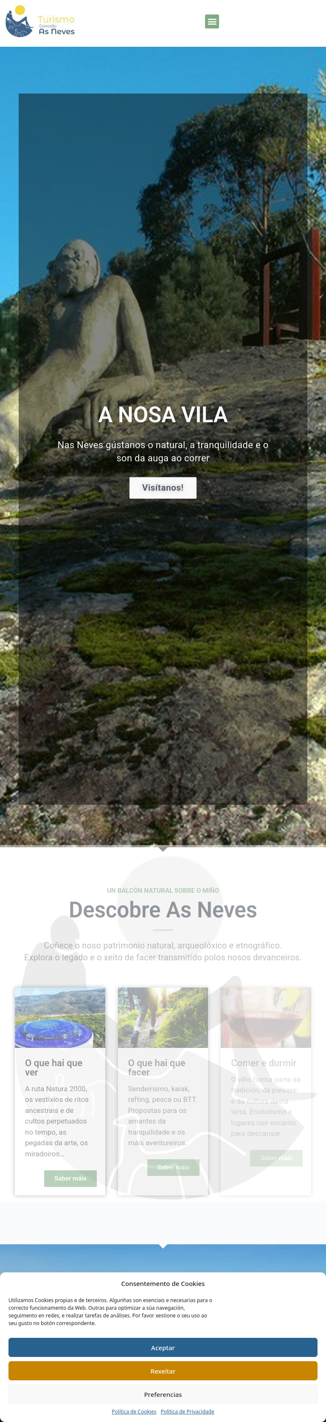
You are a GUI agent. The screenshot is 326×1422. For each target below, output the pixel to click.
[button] (212, 21)
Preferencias (163, 1394)
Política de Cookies (134, 1411)
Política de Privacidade (187, 1411)
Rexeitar (163, 1371)
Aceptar (163, 1347)
